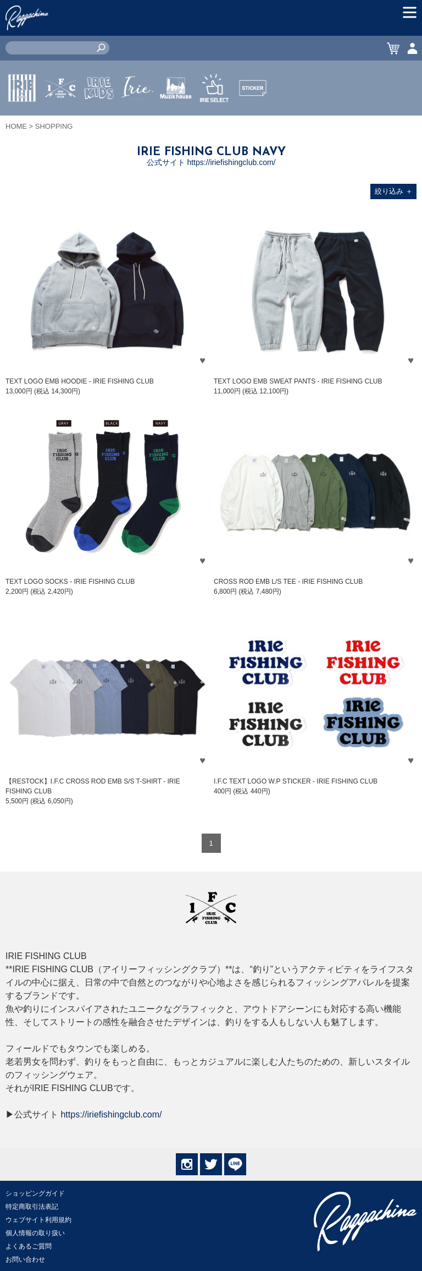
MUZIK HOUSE (176, 120)
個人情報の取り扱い (35, 1233)
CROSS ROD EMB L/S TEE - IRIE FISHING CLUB (288, 581)
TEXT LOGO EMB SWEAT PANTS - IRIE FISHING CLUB (298, 381)
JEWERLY (137, 113)
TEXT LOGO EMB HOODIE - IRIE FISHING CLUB (79, 381)
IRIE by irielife (22, 120)
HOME (16, 126)
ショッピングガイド (35, 1193)
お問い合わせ (25, 1259)
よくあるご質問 (28, 1246)
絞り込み (394, 191)
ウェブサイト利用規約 (38, 1220)
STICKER (252, 113)
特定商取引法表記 (31, 1206)
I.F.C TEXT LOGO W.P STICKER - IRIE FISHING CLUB (295, 781)
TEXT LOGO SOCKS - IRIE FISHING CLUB (70, 581)
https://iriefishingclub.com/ (111, 1114)
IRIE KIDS (99, 120)
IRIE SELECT (214, 120)
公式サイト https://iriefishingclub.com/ (211, 162)
